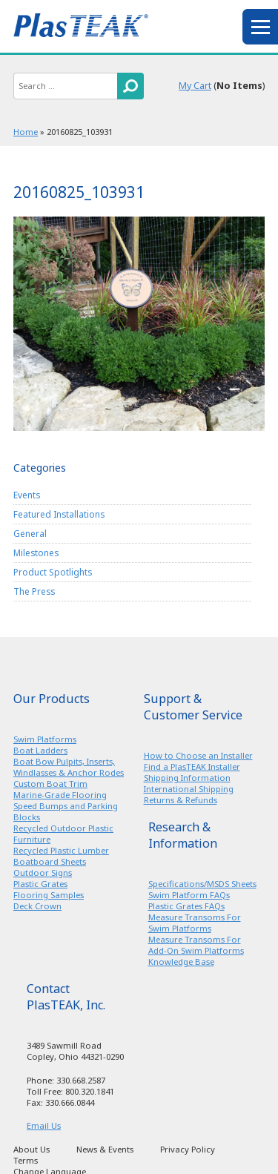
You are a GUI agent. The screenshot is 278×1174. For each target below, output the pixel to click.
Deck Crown (37, 905)
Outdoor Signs (42, 872)
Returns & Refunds (180, 799)
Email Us (44, 1125)
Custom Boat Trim (50, 783)
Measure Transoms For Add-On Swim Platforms (196, 945)
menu (260, 26)
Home (25, 131)
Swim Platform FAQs (189, 894)
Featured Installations (59, 514)
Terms (25, 1160)
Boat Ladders (40, 750)
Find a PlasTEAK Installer (192, 766)
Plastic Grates (40, 883)
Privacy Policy (187, 1149)
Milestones (36, 552)
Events (26, 495)
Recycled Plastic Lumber (61, 850)
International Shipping (189, 788)
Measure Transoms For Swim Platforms (194, 922)
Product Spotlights (52, 572)
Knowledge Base (181, 961)
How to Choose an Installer (198, 755)
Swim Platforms (44, 739)
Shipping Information (187, 777)
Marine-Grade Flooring (60, 794)
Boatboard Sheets (49, 861)
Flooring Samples (48, 894)
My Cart (195, 85)
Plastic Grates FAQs (186, 905)
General (30, 533)
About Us (31, 1149)
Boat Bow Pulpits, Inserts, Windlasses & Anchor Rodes (68, 767)
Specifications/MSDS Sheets (202, 883)
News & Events (104, 1149)
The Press (34, 591)
